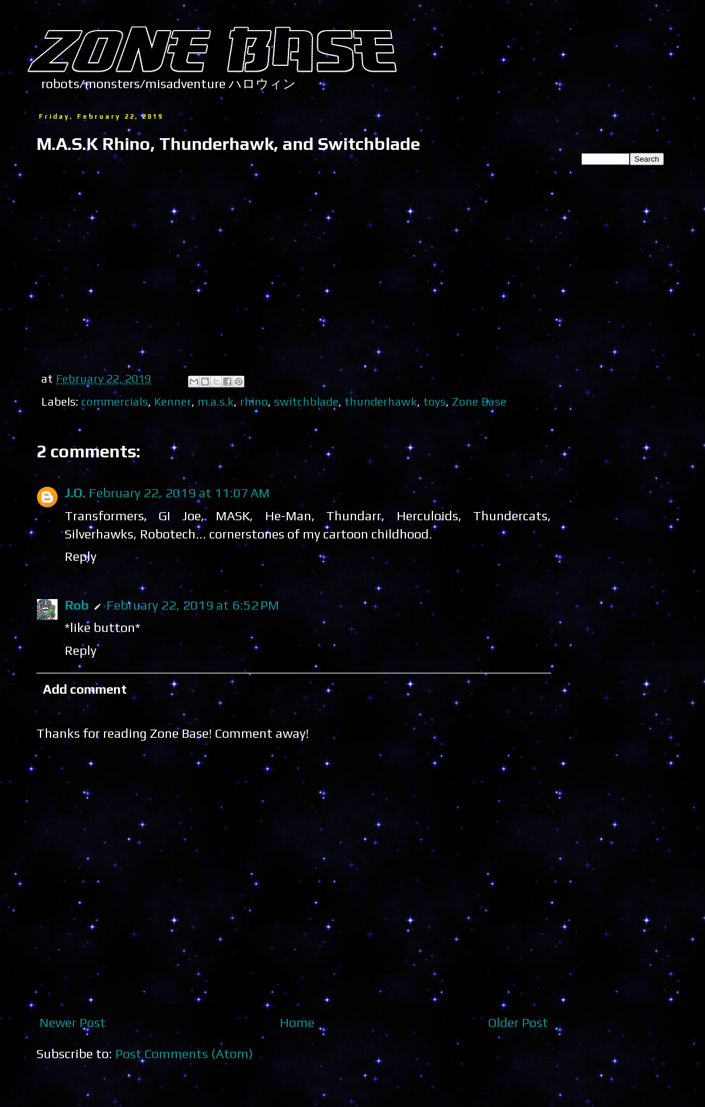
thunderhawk (380, 401)
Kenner (173, 401)
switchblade (306, 401)
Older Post (518, 1022)
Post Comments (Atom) (184, 1053)
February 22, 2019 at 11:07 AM (179, 492)
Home (297, 1022)
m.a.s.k (215, 401)
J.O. (75, 492)
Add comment (85, 689)
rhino (254, 401)
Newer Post (72, 1022)
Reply (80, 556)
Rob (77, 605)
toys (434, 401)
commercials (114, 401)
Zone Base (479, 401)
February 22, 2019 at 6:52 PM (192, 605)
